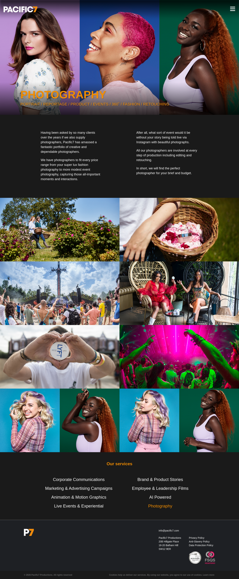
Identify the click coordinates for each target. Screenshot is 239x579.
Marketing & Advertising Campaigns (78, 488)
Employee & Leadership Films (160, 488)
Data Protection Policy (201, 545)
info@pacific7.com (169, 530)
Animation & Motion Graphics (78, 497)
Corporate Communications (79, 479)
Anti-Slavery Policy (199, 541)
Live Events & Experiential (79, 506)
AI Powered (160, 497)
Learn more (208, 575)
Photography (160, 506)
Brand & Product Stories (160, 479)
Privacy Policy (196, 537)
